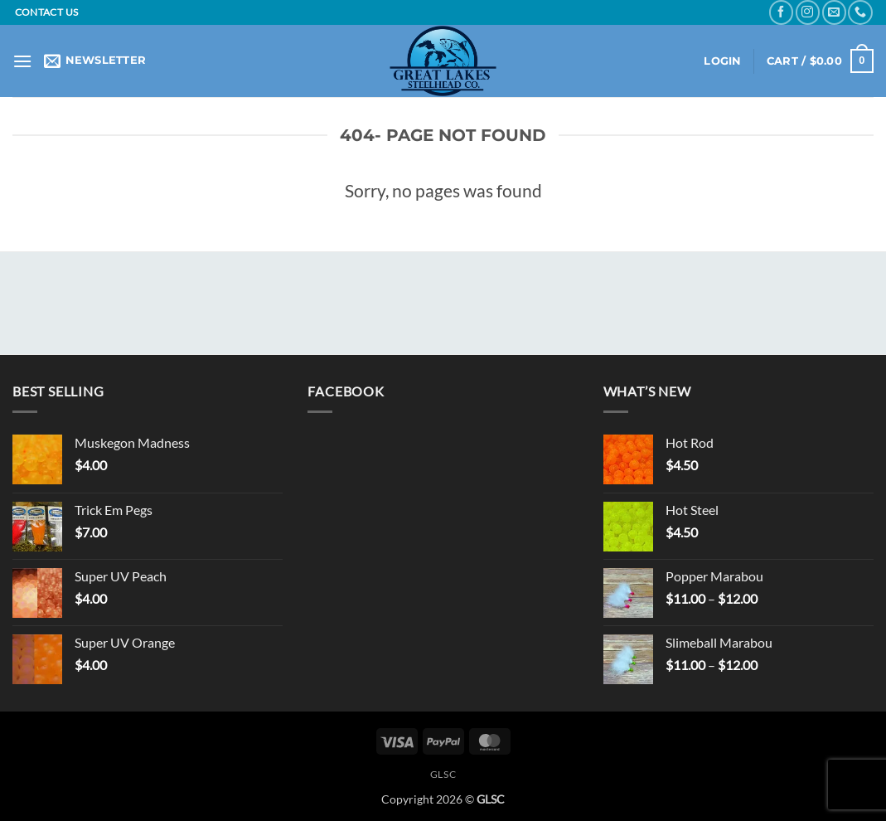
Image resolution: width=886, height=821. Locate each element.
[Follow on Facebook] (781, 12)
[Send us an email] (834, 12)
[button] (22, 61)
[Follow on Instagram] (808, 12)
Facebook (345, 391)
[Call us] (860, 12)
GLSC (443, 774)
